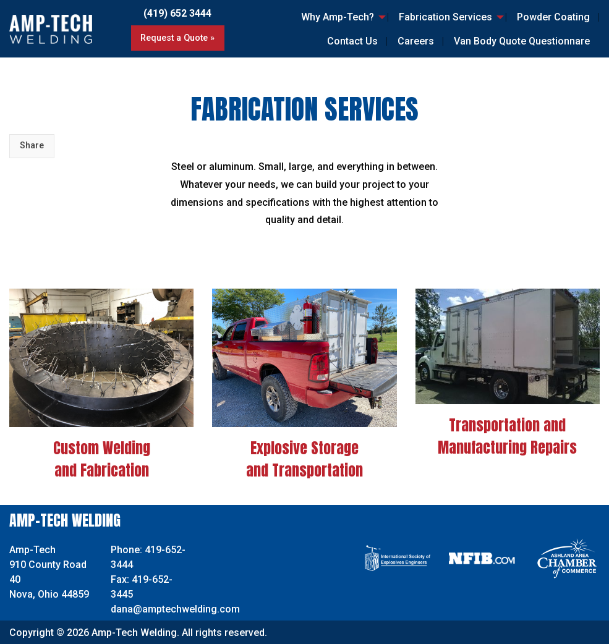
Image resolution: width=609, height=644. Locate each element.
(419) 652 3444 (177, 13)
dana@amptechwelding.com (175, 609)
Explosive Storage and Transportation (304, 459)
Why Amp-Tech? (337, 17)
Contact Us (352, 41)
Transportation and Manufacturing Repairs (507, 436)
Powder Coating (553, 17)
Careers (416, 41)
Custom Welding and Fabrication (101, 459)
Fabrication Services (445, 17)
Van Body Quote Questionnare (522, 41)
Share (32, 145)
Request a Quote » (177, 38)
